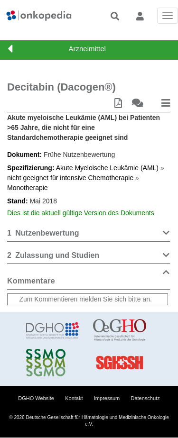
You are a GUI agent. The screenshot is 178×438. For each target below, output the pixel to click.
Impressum (107, 398)
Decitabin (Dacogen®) (61, 87)
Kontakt (74, 398)
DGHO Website (36, 398)
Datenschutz (145, 398)
